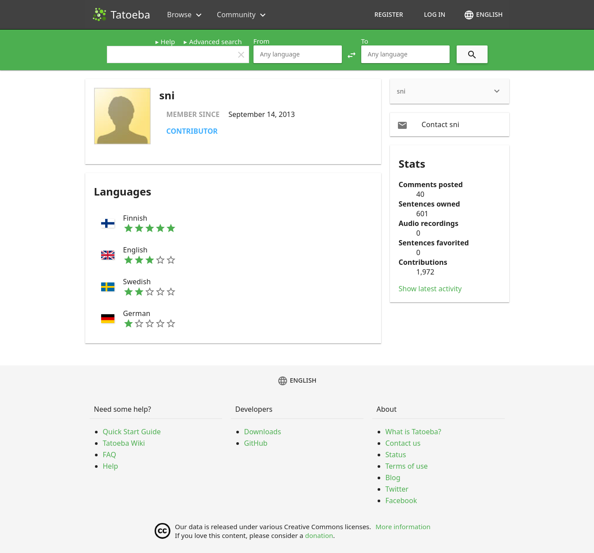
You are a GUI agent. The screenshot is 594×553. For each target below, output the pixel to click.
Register (389, 14)
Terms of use (407, 466)
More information (403, 526)
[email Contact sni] (449, 124)
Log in (435, 14)
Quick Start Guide (132, 431)
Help (168, 41)
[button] (351, 54)
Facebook (401, 500)
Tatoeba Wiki (124, 443)
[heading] (449, 91)
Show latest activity (430, 288)
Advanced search (215, 41)
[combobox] (297, 54)
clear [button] (241, 54)
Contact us (403, 443)
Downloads (262, 431)
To (364, 41)
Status (396, 454)
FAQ (109, 454)
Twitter (397, 489)
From (261, 41)
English (483, 15)
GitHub (256, 443)
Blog (393, 477)
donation (319, 535)
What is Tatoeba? (413, 431)
